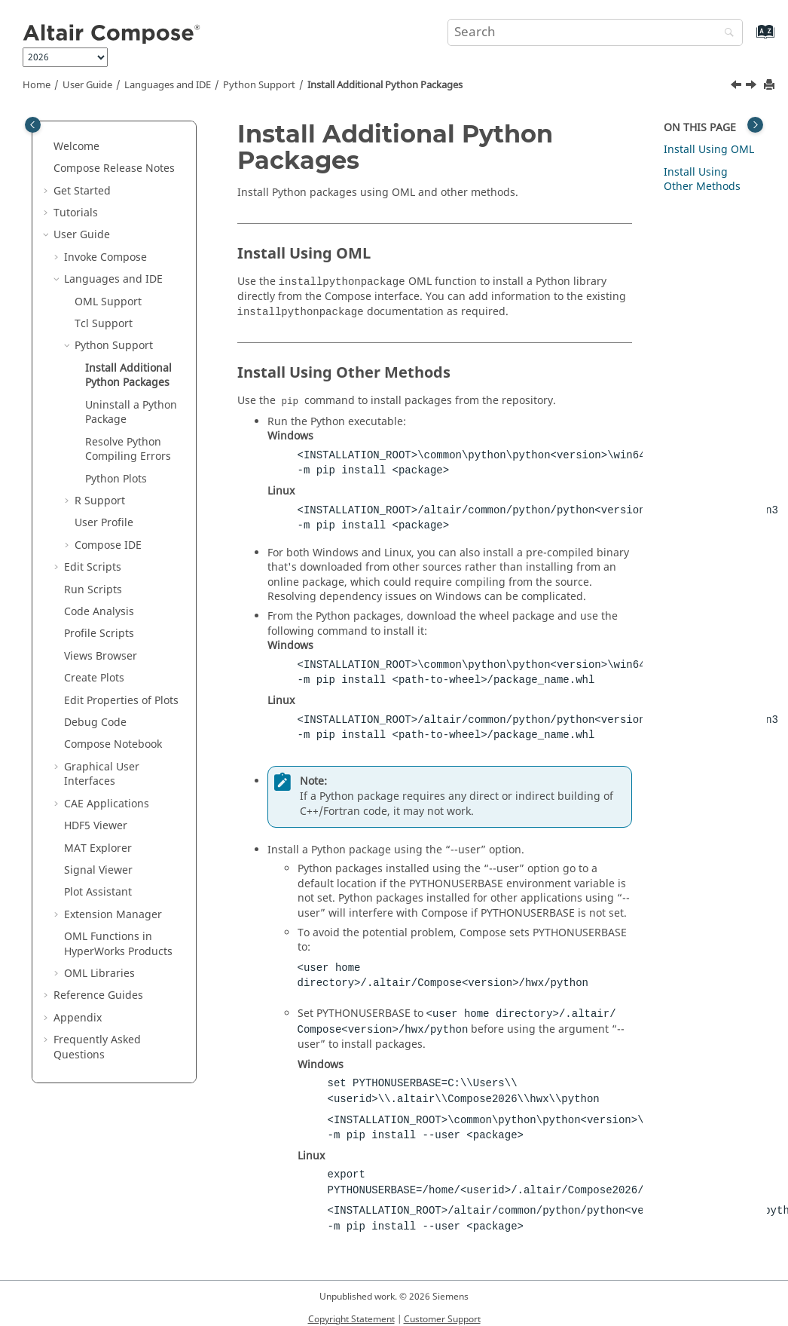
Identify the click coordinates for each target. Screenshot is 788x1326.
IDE (108, 545)
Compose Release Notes (114, 168)
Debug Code (95, 722)
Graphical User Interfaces (101, 774)
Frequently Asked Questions (97, 1047)
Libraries (99, 973)
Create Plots (94, 678)
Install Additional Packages (385, 85)
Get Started (82, 191)
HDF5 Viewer (95, 826)
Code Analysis (99, 612)
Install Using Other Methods (702, 179)
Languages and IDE (167, 85)
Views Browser (100, 656)
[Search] (725, 33)
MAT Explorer (98, 848)
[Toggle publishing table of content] (33, 125)
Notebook (113, 744)
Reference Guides (98, 995)
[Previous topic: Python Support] (737, 87)
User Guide (87, 85)
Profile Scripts (99, 634)
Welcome (76, 147)
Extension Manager (113, 915)
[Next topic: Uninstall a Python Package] (753, 87)
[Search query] (595, 32)
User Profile (104, 523)
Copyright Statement (351, 1319)
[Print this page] (771, 85)
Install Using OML (709, 150)
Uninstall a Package (131, 412)
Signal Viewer (98, 870)
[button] (47, 147)
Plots (116, 479)
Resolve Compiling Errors (128, 449)
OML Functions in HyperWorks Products (118, 944)
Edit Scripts (92, 567)
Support (259, 85)
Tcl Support (104, 324)
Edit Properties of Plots (121, 701)
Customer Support (442, 1319)
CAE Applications (106, 804)
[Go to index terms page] (749, 39)
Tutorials (75, 213)
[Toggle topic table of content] (755, 125)
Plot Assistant (98, 892)
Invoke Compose (105, 257)
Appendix (77, 1018)
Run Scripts (93, 590)
